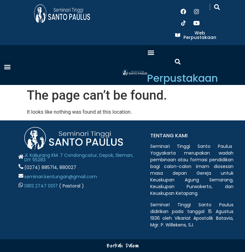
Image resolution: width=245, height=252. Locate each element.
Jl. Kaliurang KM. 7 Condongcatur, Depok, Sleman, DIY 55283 (78, 157)
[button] (217, 7)
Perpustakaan (182, 78)
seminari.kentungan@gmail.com (60, 176)
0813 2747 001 (39, 186)
